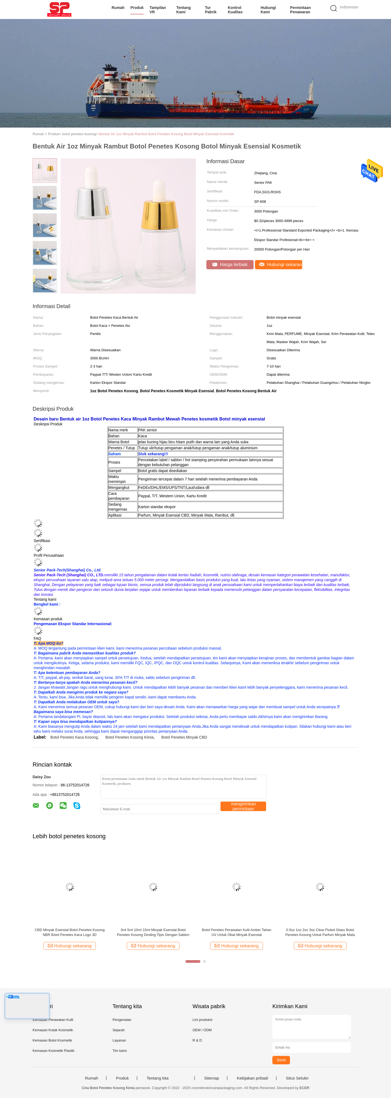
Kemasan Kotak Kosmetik (53, 1030)
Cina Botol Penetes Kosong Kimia (108, 1088)
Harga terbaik (230, 264)
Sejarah (118, 1030)
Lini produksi (202, 1020)
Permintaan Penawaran (300, 9)
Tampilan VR (158, 9)
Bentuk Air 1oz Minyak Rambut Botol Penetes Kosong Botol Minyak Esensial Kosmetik (166, 134)
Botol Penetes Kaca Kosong (74, 737)
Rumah (118, 7)
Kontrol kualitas (235, 9)
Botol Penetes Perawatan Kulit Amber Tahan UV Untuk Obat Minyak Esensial (237, 932)
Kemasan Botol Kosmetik (52, 1040)
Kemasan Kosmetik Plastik (53, 1051)
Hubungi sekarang (280, 264)
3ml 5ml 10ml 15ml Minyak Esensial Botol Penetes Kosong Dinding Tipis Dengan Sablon (153, 932)
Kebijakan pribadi (252, 1078)
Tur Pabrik (211, 9)
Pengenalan (121, 1020)
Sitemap (211, 1078)
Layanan (119, 1040)
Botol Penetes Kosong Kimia (129, 737)
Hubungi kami (268, 9)
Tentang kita (158, 1078)
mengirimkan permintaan (243, 806)
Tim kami (119, 1051)
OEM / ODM (202, 1030)
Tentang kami (183, 9)
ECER (304, 1088)
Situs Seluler (297, 1078)
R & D (197, 1040)
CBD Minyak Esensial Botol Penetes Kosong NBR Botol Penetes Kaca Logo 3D (70, 932)
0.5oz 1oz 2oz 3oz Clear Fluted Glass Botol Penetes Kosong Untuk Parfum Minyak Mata (320, 932)
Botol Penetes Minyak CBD (184, 737)
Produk (136, 7)
